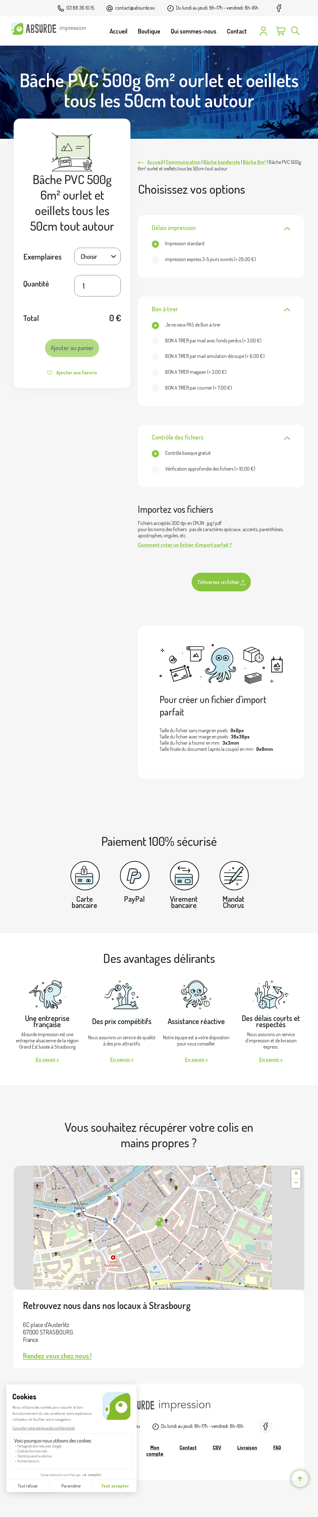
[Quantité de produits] (97, 285)
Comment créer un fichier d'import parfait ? (185, 545)
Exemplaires (42, 256)
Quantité (36, 283)
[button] (159, 1223)
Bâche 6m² (254, 162)
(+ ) (204, 259)
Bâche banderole (221, 162)
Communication (183, 162)
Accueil (155, 162)
